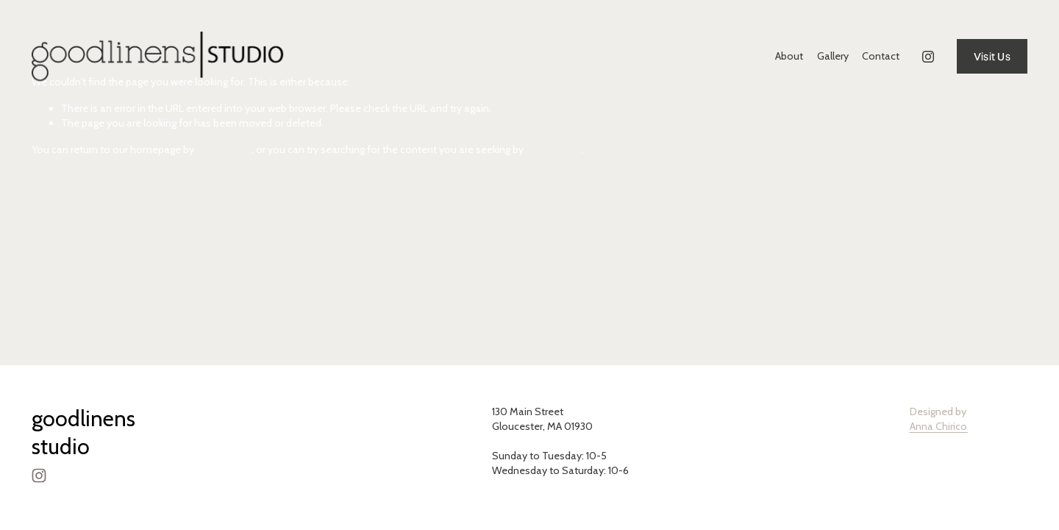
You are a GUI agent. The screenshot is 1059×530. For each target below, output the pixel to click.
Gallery (833, 56)
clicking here (224, 149)
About (789, 56)
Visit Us (992, 56)
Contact (880, 56)
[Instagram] (928, 56)
